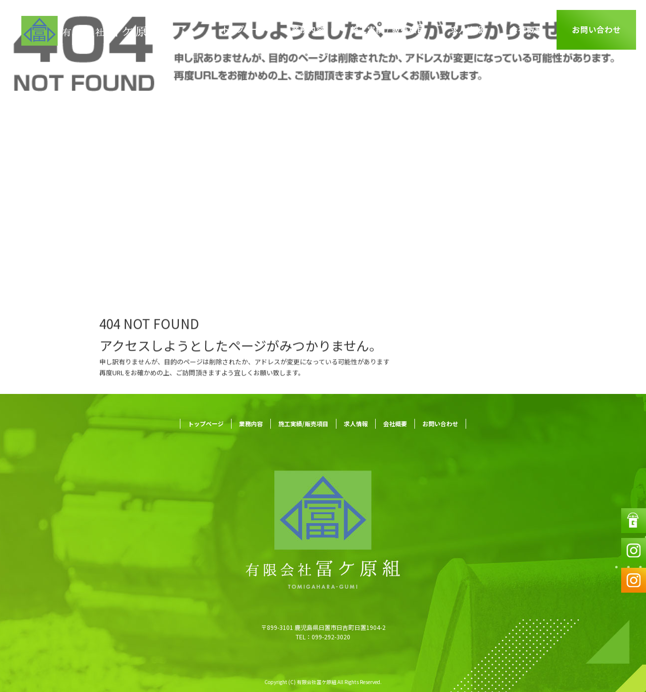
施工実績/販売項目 (387, 30)
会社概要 (527, 30)
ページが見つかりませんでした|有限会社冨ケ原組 (90, 243)
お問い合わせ (596, 30)
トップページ (246, 30)
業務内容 (308, 30)
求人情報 (467, 30)
